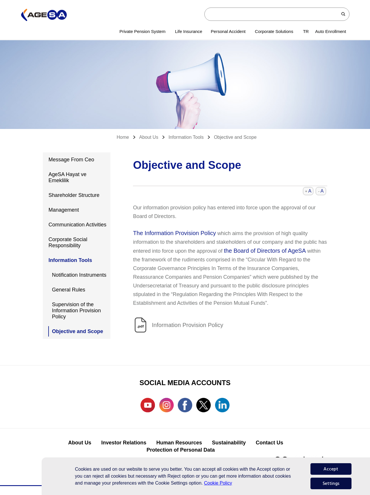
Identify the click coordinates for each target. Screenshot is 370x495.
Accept (330, 469)
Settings (331, 483)
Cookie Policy (218, 483)
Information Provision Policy (187, 325)
